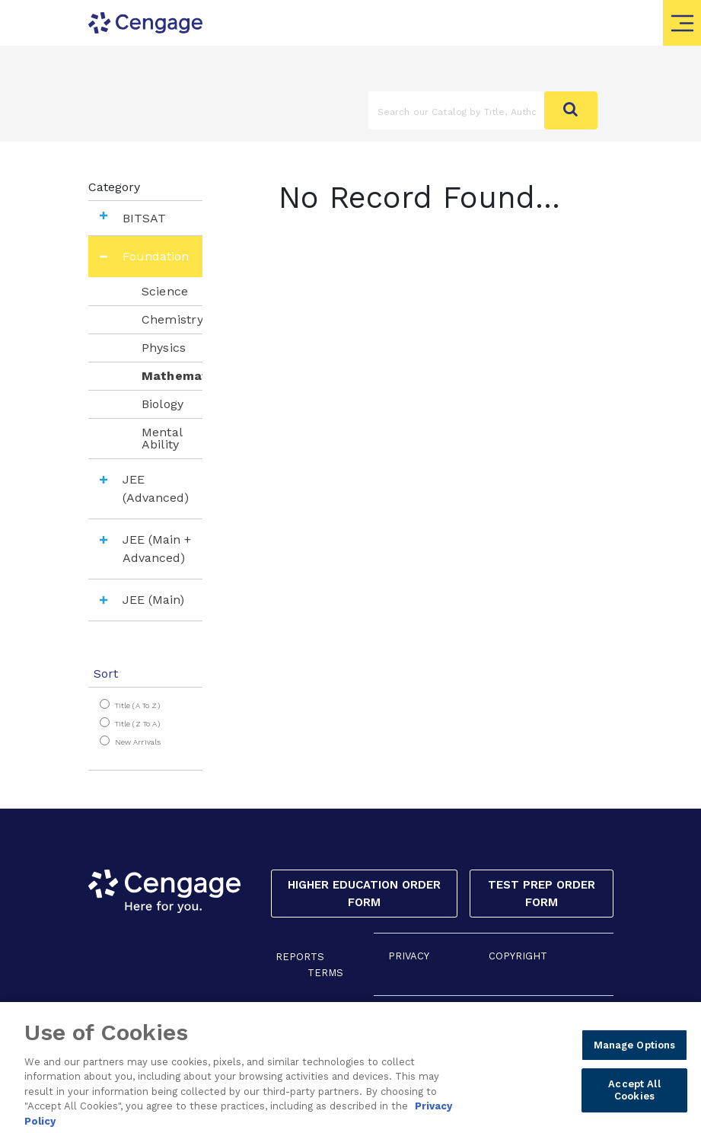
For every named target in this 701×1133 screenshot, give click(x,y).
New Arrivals (138, 742)
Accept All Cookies (634, 1107)
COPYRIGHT (518, 956)
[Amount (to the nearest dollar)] (456, 110)
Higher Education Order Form (364, 893)
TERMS (325, 972)
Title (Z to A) (137, 724)
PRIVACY (408, 956)
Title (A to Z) (137, 705)
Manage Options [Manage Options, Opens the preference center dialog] (635, 1062)
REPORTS (300, 956)
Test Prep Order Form (541, 893)
